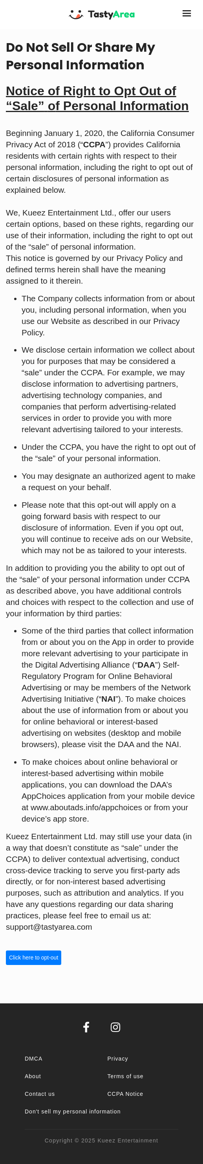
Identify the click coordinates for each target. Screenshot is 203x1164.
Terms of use (126, 1076)
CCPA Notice (126, 1094)
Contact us (40, 1094)
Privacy (118, 1058)
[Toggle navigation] (187, 14)
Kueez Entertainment (127, 1140)
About (33, 1076)
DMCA (33, 1058)
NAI (172, 744)
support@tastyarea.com (49, 926)
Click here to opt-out (33, 957)
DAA (126, 744)
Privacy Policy (142, 257)
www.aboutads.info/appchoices (86, 807)
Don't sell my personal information (73, 1111)
